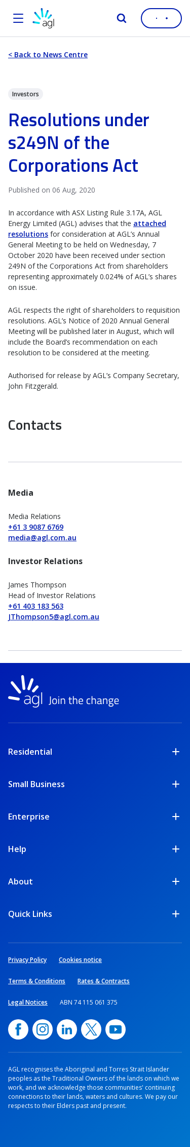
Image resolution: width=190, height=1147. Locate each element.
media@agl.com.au (42, 537)
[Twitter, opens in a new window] (91, 1029)
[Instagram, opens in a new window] (42, 1029)
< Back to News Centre (48, 54)
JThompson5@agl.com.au (53, 616)
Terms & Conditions (36, 981)
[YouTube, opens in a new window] (115, 1029)
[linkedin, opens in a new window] (67, 1029)
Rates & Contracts (104, 981)
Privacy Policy (27, 959)
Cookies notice (80, 959)
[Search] (121, 18)
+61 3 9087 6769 (35, 527)
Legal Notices (28, 1002)
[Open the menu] (18, 18)
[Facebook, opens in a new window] (18, 1029)
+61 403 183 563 (35, 606)
